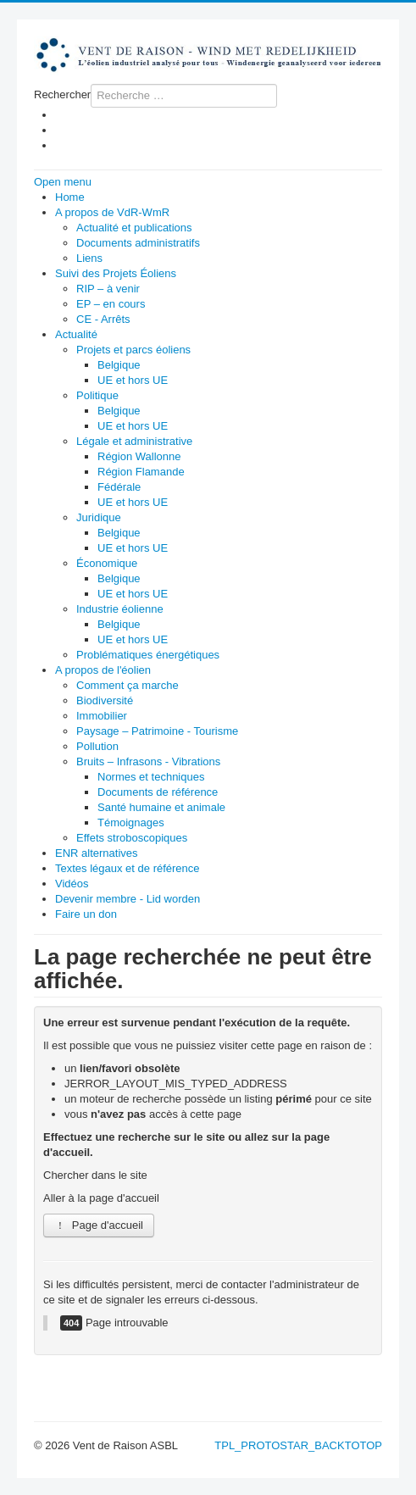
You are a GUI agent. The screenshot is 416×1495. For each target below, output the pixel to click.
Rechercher (62, 94)
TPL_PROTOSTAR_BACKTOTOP (298, 1445)
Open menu (63, 181)
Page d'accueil (98, 1225)
